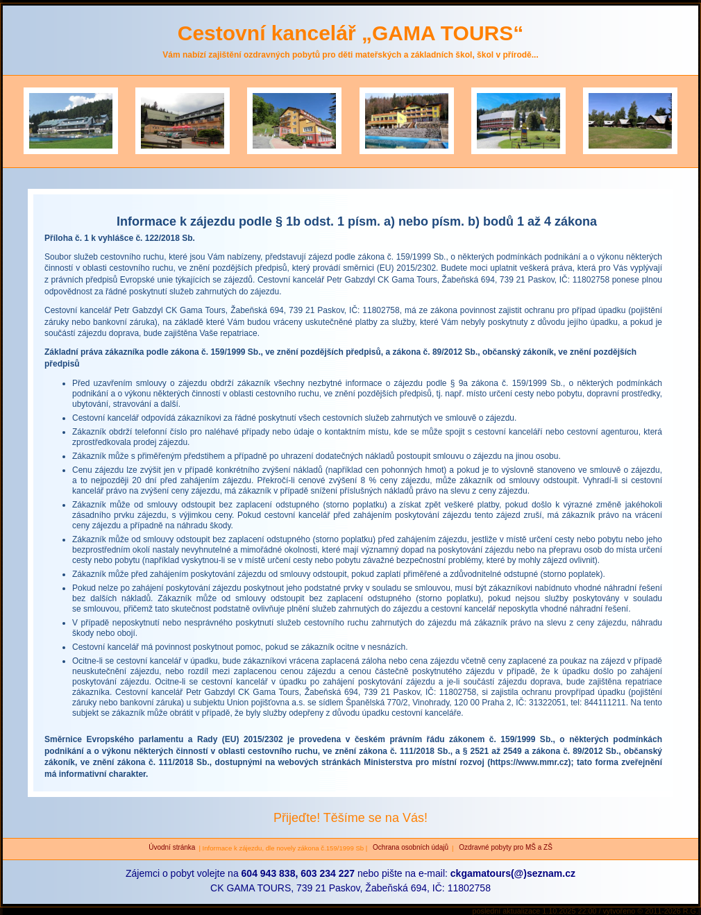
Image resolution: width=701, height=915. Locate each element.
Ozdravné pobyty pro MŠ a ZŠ (504, 847)
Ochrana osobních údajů (409, 847)
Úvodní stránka (172, 847)
